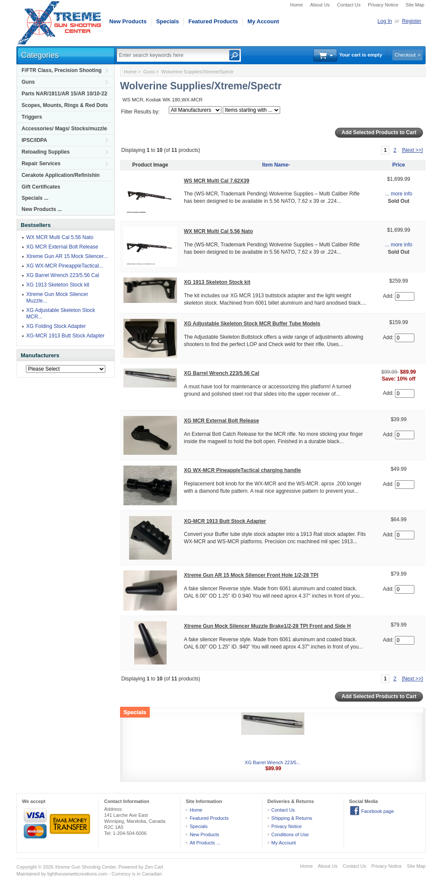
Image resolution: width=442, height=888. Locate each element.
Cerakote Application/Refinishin (61, 175)
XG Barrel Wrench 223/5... (272, 762)
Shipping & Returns (292, 818)
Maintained (28, 873)
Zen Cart (154, 866)
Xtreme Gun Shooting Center (85, 866)
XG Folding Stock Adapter (56, 326)
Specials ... (35, 198)
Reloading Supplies (45, 152)
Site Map (415, 4)
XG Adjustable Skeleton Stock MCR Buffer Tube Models (252, 324)
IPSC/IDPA (34, 140)
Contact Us (348, 4)
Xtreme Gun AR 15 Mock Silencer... (67, 256)
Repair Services (41, 164)
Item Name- (276, 165)
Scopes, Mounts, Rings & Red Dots (65, 105)
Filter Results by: (140, 112)
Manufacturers (40, 355)
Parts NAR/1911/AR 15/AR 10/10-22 (64, 94)
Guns (28, 82)
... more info (398, 194)
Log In (385, 21)
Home (296, 4)
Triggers (32, 117)
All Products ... (204, 842)
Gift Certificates (41, 187)
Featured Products (213, 21)
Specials (167, 21)
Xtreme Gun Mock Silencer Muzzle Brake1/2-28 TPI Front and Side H (267, 626)
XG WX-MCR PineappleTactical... (64, 266)
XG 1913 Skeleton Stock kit (57, 285)
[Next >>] (412, 150)
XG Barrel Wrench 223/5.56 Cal (62, 275)
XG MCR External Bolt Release (62, 247)
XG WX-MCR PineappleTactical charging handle (242, 470)
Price (398, 165)
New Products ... (42, 209)
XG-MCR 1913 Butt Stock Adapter (65, 336)
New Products (128, 21)
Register (411, 21)
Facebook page (377, 811)
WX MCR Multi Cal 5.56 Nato (59, 237)
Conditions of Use (290, 834)
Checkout (405, 54)
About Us (320, 4)
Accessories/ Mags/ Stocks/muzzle (64, 129)
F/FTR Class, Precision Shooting (61, 70)
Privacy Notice (383, 4)
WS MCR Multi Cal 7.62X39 (216, 181)
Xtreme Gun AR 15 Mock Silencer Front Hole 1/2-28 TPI (251, 575)
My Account (263, 21)
